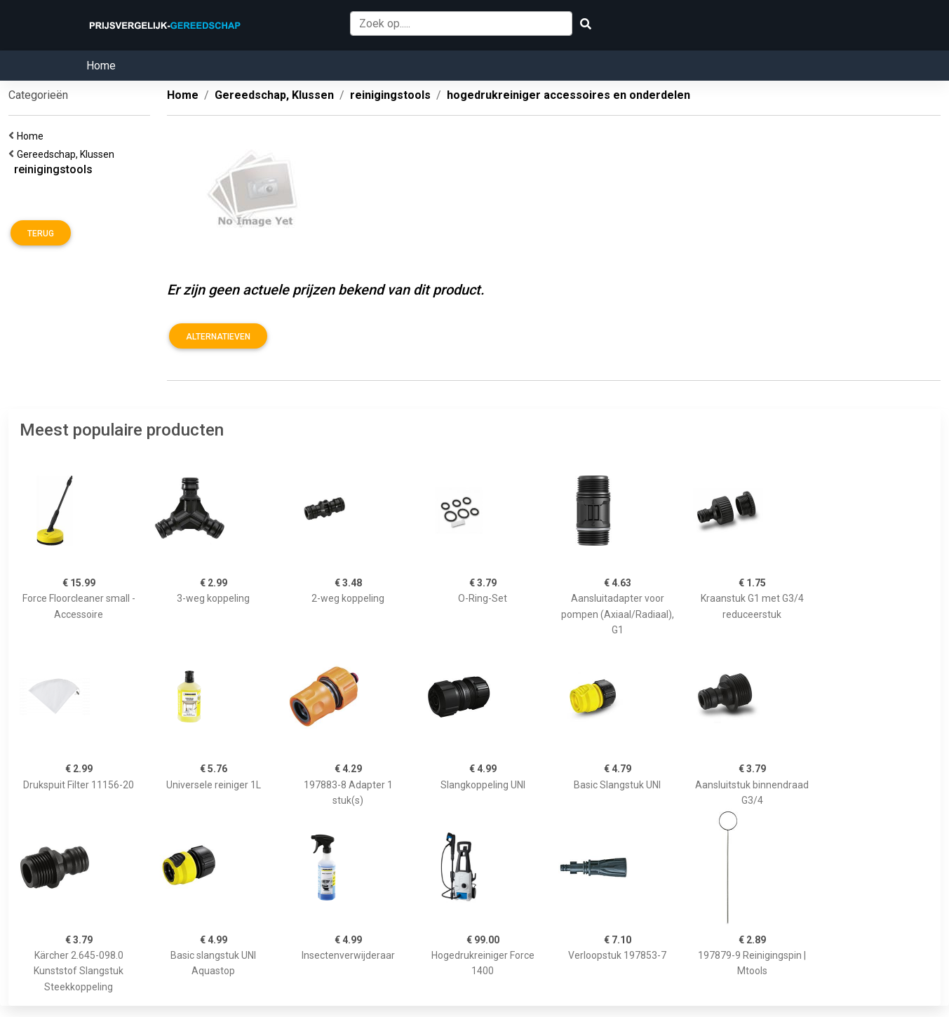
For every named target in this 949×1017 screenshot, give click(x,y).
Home (101, 65)
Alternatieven (218, 337)
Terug (40, 233)
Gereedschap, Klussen (68, 154)
